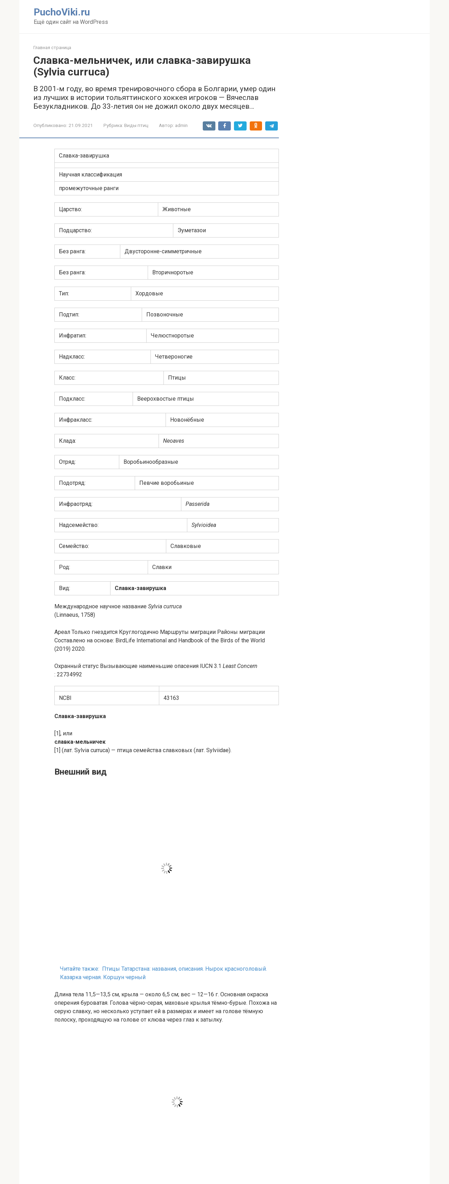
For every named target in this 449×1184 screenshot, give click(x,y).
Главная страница (52, 47)
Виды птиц (136, 125)
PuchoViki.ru (62, 12)
